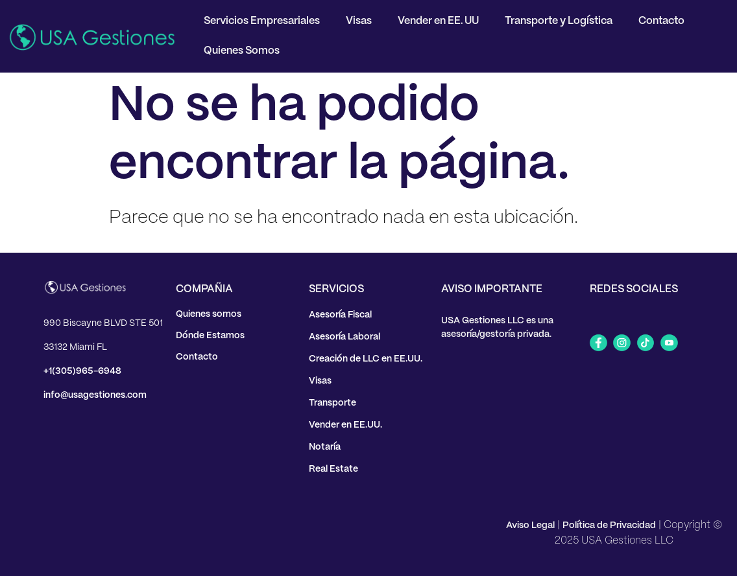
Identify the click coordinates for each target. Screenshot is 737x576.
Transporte (332, 403)
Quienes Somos (242, 51)
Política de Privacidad (609, 525)
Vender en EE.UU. (345, 425)
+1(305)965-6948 (82, 371)
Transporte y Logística (558, 21)
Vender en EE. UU (438, 21)
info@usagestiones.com (95, 395)
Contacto (661, 21)
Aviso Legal (530, 525)
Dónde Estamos (210, 335)
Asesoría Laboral (344, 336)
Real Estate (333, 469)
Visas (359, 21)
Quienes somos (208, 314)
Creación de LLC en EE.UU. (365, 358)
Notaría (325, 447)
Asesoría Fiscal (340, 314)
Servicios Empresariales (262, 21)
